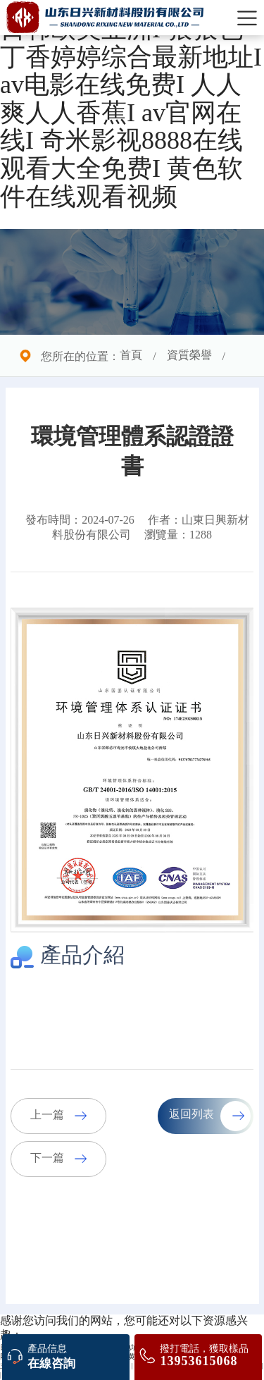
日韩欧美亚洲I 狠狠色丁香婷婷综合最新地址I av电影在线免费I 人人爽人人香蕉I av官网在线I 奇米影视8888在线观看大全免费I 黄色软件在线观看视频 (131, 114)
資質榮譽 (189, 356)
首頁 (131, 356)
